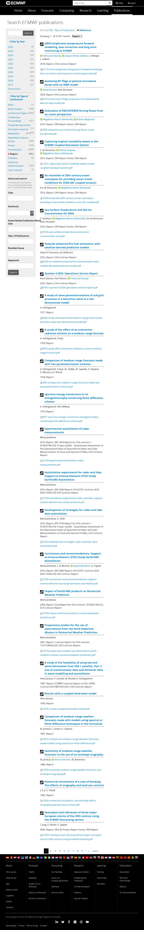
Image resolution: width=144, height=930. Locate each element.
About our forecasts (37, 892)
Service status (57, 892)
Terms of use (32, 925)
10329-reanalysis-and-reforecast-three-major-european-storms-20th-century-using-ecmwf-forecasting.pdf (71, 837)
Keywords (13, 260)
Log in (131, 3)
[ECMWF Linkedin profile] (57, 922)
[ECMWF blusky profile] (63, 922)
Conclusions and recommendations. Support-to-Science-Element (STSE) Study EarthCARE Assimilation (73, 557)
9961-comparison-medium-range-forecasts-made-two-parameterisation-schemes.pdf (70, 384)
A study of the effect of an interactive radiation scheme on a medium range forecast (74, 331)
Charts (31, 872)
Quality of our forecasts (34, 885)
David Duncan (50, 89)
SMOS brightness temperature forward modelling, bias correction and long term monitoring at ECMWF (70, 47)
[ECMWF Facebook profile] (69, 922)
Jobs (8, 883)
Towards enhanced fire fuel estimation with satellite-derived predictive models (72, 245)
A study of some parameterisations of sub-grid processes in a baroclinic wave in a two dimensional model (74, 299)
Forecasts (47, 10)
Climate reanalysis (82, 886)
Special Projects (81, 898)
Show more (14, 88)
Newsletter (124, 872)
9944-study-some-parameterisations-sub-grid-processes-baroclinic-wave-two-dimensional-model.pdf (71, 319)
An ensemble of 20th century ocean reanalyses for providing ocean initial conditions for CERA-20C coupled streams (70, 179)
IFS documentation (128, 892)
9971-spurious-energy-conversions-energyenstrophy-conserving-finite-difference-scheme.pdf (69, 419)
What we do (11, 878)
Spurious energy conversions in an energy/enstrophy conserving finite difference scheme (74, 398)
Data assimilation (81, 872)
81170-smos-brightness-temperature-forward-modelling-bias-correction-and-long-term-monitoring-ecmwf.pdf (71, 71)
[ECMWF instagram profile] (81, 922)
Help (119, 3)
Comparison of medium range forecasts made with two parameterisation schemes (74, 362)
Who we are (11, 872)
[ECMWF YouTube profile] (87, 922)
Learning (102, 10)
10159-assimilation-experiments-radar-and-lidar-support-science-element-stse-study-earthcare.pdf (71, 500)
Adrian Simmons (62, 759)
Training (100, 872)
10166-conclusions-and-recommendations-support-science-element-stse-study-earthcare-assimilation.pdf (69, 581)
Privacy (21, 925)
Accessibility (11, 925)
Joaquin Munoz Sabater (76, 55)
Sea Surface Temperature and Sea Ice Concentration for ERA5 (68, 211)
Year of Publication (18, 235)
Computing (66, 10)
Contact (43, 925)
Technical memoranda (125, 879)
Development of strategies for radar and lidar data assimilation (74, 511)
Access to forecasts (37, 898)
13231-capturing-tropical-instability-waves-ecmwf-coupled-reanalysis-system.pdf (67, 165)
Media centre (12, 889)
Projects (77, 892)
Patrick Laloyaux (67, 150)
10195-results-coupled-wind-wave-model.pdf (65, 708)
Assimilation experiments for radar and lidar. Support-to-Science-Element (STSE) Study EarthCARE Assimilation (73, 476)
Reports (123, 886)
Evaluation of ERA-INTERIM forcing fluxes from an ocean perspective (74, 112)
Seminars (101, 883)
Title (10, 192)
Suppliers (10, 895)
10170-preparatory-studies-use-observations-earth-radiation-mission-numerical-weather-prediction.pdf (68, 653)
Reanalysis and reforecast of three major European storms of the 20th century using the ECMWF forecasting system (72, 816)
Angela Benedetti (81, 565)
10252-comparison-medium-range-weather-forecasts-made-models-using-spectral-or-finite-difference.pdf (69, 741)
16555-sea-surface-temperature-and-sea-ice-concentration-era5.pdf (64, 234)
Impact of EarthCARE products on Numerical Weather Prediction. (73, 593)
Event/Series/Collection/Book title (24, 222)
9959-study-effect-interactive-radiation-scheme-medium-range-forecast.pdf (71, 350)
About (32, 10)
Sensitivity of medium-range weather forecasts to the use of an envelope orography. (74, 752)
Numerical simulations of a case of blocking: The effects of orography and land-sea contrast (74, 783)
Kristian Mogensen (86, 119)
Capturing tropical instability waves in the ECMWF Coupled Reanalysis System (71, 143)
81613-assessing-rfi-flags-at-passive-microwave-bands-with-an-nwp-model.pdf (70, 101)
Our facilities (56, 872)
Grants (9, 901)
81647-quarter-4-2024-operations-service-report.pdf (69, 287)
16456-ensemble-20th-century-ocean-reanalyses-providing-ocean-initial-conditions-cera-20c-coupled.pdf (69, 200)
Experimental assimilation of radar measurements (67, 430)
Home (18, 10)
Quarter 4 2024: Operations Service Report (71, 273)
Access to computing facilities (59, 879)
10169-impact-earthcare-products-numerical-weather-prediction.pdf (70, 615)
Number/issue (16, 248)
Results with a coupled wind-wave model (70, 693)
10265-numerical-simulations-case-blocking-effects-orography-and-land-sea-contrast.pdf (68, 802)
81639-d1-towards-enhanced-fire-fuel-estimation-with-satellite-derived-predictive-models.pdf (70, 263)
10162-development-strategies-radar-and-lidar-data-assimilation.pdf (69, 543)
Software (55, 886)
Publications (122, 10)
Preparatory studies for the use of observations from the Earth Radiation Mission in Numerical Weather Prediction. (71, 628)
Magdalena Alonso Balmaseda (58, 119)
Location (9, 907)
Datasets (33, 878)
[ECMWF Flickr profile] (75, 922)
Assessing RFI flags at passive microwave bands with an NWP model (70, 82)
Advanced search (17, 178)
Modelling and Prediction (80, 879)
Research (86, 10)
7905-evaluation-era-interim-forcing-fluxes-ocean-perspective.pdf (67, 131)
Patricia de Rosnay (52, 55)
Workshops (102, 878)
